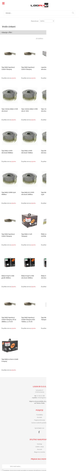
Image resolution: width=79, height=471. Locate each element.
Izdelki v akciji (39, 447)
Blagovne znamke (39, 452)
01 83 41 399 (41, 396)
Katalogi (39, 444)
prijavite (13, 78)
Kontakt (39, 417)
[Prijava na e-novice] (75, 466)
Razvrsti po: (35, 21)
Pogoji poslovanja (39, 420)
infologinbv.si (42, 398)
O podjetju (39, 415)
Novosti (39, 449)
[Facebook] (39, 432)
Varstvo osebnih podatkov (39, 423)
